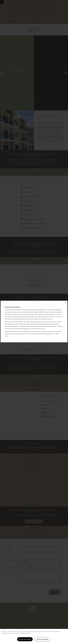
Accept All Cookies (25, 639)
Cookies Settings (42, 639)
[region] (34, 636)
